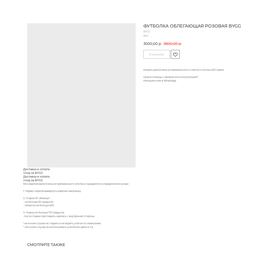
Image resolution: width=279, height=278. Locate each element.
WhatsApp (170, 80)
